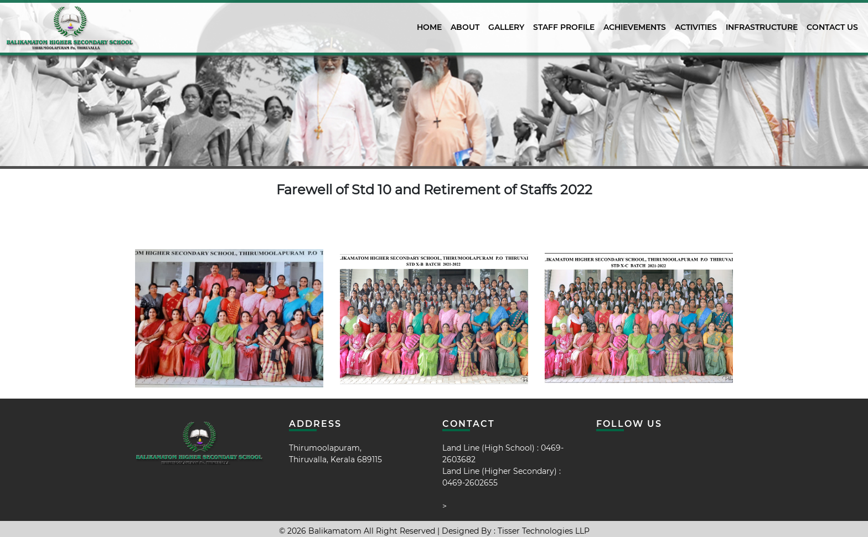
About (465, 27)
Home (429, 27)
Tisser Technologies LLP (544, 531)
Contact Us (832, 27)
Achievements (634, 27)
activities (696, 27)
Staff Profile (564, 27)
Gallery (506, 27)
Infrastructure (762, 27)
